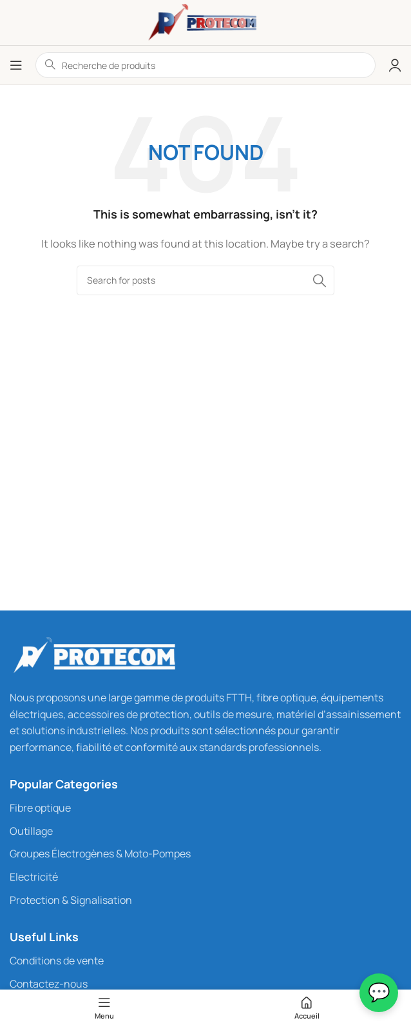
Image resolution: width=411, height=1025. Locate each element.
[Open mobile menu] (16, 65)
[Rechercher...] (205, 280)
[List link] (205, 808)
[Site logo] (205, 21)
